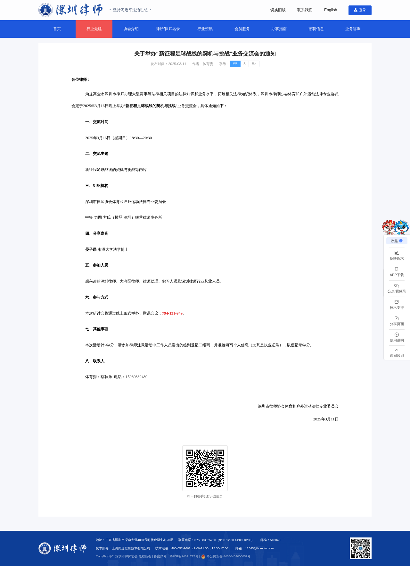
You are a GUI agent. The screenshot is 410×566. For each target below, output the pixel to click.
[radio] (234, 64)
